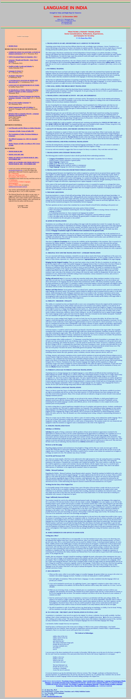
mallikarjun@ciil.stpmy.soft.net (18, 186)
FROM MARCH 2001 (15, 151)
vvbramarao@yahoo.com (54, 696)
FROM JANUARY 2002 (16, 154)
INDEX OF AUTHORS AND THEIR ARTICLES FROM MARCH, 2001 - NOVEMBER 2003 (24, 163)
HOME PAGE (46, 681)
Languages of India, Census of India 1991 (21, 131)
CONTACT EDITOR (106, 686)
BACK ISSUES (56, 681)
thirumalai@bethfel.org (15, 170)
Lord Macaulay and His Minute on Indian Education (25, 128)
